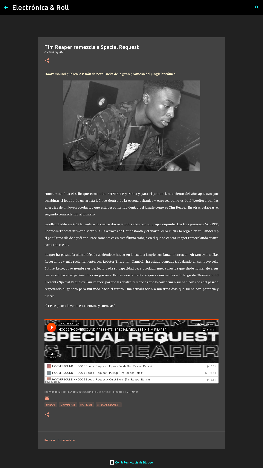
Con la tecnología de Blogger (131, 462)
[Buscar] (257, 7)
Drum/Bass (68, 404)
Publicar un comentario (59, 440)
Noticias (86, 404)
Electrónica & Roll (40, 7)
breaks (51, 404)
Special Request (108, 404)
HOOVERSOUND (52, 392)
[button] (47, 61)
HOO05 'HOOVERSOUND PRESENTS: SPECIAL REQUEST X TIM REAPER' (100, 392)
